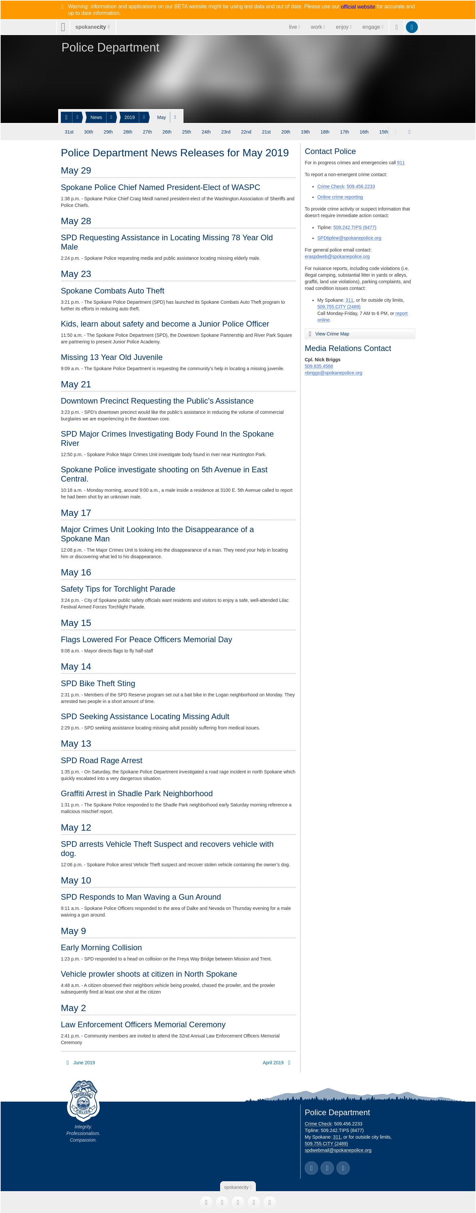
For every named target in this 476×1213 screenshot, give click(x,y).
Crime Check (330, 186)
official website (358, 7)
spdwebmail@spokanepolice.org (338, 1150)
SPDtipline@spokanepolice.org (349, 238)
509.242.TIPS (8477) (355, 227)
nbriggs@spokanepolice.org (333, 372)
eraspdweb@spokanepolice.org (337, 256)
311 (349, 300)
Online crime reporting (340, 197)
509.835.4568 (319, 366)
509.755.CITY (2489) (339, 306)
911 (401, 162)
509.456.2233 (361, 186)
